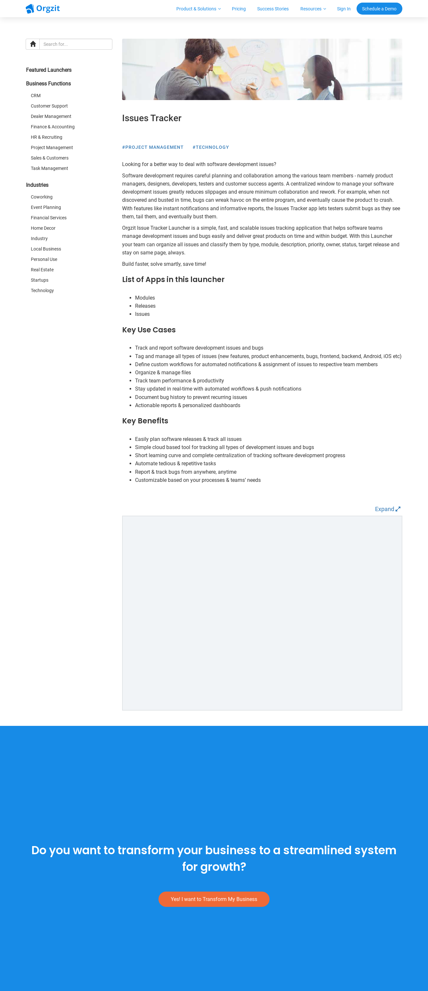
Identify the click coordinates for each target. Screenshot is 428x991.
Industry (39, 238)
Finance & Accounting (53, 126)
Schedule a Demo (379, 8)
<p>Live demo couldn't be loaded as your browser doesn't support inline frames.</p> (262, 613)
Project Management (52, 147)
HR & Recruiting (46, 137)
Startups (39, 280)
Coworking (42, 196)
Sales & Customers (50, 158)
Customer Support (49, 106)
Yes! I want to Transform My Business (214, 899)
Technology (42, 290)
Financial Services (49, 217)
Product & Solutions (196, 8)
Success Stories (273, 8)
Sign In (344, 8)
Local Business (46, 248)
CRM (36, 95)
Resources (310, 8)
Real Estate (42, 269)
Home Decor (43, 228)
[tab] (69, 72)
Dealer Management (51, 116)
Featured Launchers (48, 70)
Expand (387, 509)
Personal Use (44, 259)
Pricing (239, 8)
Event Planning (46, 207)
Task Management (49, 168)
